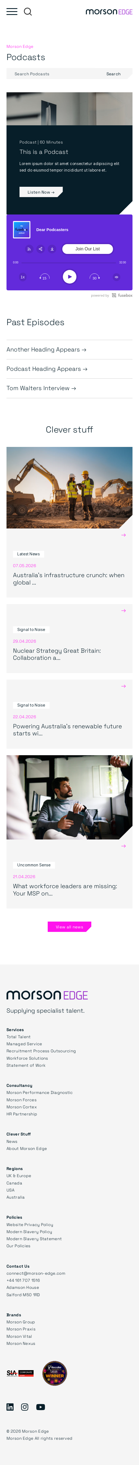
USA (10, 1190)
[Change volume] (116, 277)
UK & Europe (19, 1175)
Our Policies (19, 1245)
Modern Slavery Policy (29, 1231)
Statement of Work (26, 1065)
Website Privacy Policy (30, 1224)
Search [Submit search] (119, 73)
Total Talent (19, 1036)
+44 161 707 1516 (23, 1280)
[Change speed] (23, 277)
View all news (69, 926)
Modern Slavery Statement (34, 1238)
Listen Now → (41, 192)
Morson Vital (19, 1336)
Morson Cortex (22, 1106)
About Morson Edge (27, 1148)
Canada (14, 1183)
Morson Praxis (21, 1329)
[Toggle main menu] (12, 11)
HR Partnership (22, 1113)
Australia (16, 1197)
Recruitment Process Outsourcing (41, 1050)
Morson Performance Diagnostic (40, 1092)
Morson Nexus (21, 1343)
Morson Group (21, 1321)
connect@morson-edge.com (36, 1273)
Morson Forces (22, 1099)
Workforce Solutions (27, 1058)
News (12, 1141)
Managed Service (24, 1043)
